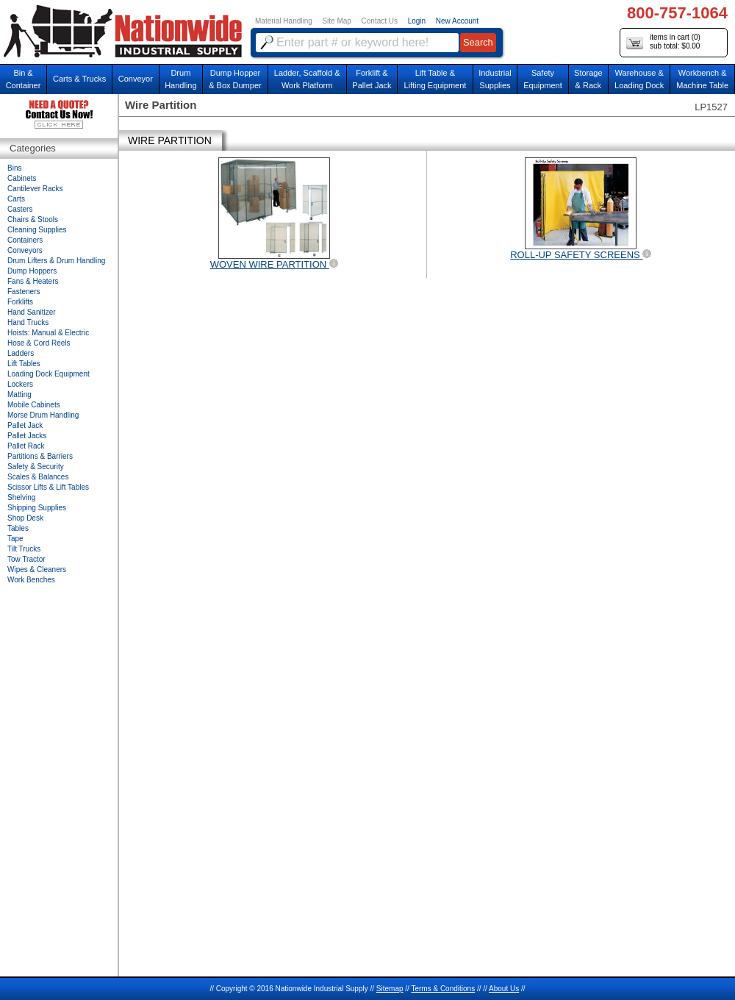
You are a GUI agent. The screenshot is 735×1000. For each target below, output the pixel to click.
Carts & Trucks (79, 78)
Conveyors (25, 250)
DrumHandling (180, 79)
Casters (19, 209)
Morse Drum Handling (43, 415)
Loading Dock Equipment (48, 374)
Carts (16, 199)
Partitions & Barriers (40, 456)
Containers (25, 240)
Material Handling (283, 21)
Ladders (20, 353)
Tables (18, 528)
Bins (14, 168)
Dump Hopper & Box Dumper (235, 79)
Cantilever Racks (35, 189)
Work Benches (31, 580)
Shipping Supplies (36, 508)
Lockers (20, 384)
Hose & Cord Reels (39, 343)
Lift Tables (23, 364)
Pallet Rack (26, 446)
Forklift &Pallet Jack (371, 79)
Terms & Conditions (443, 989)
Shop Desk (25, 518)
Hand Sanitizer (31, 312)
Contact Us (380, 21)
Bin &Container (23, 79)
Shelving (21, 497)
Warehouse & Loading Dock (639, 79)
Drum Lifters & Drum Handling (56, 261)
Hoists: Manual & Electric (48, 333)
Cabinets (21, 178)
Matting (19, 394)
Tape (15, 539)
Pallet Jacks (26, 436)
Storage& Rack (588, 79)
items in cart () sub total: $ (663, 42)
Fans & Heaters (32, 281)
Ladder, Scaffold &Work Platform (307, 79)
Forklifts (20, 302)
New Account (457, 21)
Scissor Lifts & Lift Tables (48, 487)
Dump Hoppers (32, 271)
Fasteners (23, 292)
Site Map (336, 21)
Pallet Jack (25, 425)
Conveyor (135, 78)
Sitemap (390, 989)
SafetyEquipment (542, 79)
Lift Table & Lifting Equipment (435, 79)
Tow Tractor (26, 559)
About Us (504, 989)
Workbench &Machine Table (702, 79)
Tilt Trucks (23, 549)
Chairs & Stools (32, 219)
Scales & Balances (37, 477)
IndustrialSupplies (495, 79)
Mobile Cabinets (33, 405)
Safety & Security (35, 467)
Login (417, 21)
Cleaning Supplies (37, 230)
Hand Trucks (28, 322)
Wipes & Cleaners (36, 569)
